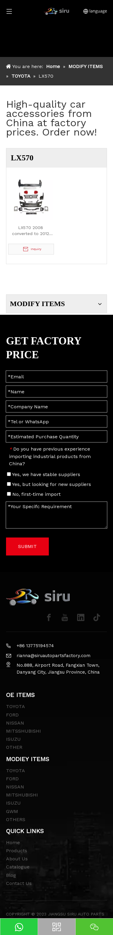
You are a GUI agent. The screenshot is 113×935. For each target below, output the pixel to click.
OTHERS (15, 819)
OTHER (14, 747)
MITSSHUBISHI (23, 731)
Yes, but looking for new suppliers (49, 484)
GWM (12, 811)
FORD (12, 715)
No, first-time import (34, 494)
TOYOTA (15, 706)
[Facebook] (49, 617)
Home (13, 842)
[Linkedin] (81, 617)
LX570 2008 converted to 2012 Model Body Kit (30, 231)
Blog (11, 875)
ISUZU (13, 739)
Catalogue (18, 867)
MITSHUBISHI (22, 795)
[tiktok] (97, 617)
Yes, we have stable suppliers (43, 474)
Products (16, 850)
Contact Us (19, 883)
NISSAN (15, 723)
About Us (17, 859)
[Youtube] (65, 617)
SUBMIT (27, 546)
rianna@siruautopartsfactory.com (53, 655)
